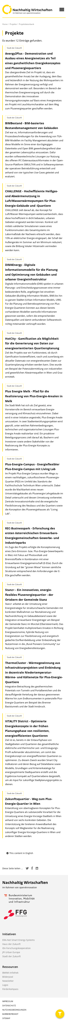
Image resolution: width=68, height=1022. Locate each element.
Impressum (7, 1001)
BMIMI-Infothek (10, 972)
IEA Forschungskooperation (16, 948)
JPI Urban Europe (11, 952)
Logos (5, 984)
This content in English (19, 853)
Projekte (13, 24)
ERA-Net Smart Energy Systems (18, 939)
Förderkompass (10, 989)
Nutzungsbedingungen (14, 1009)
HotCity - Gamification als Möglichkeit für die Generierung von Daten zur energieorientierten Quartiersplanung (32, 343)
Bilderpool (7, 976)
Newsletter (8, 980)
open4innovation (28, 887)
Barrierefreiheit (10, 1014)
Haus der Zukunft (11, 944)
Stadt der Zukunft (11, 956)
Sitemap (6, 1018)
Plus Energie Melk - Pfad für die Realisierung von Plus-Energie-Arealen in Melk (34, 396)
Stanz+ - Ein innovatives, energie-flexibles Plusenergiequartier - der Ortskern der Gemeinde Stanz (29, 594)
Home (5, 24)
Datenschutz (9, 1005)
